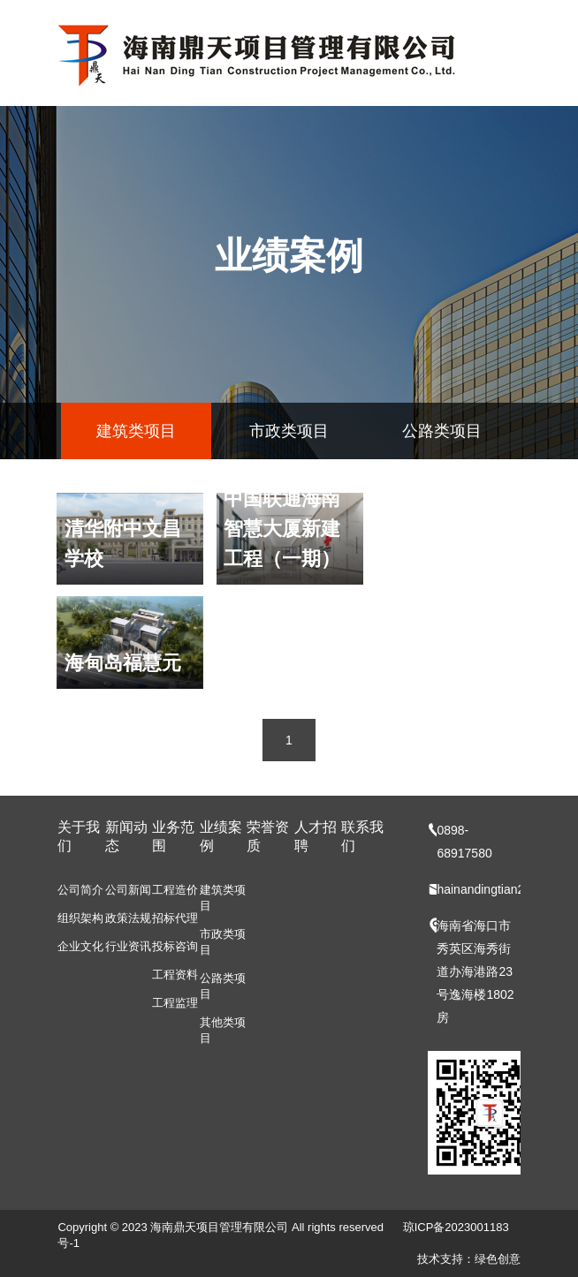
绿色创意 (498, 1259)
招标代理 (175, 918)
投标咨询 (175, 946)
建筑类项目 (136, 431)
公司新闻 (128, 889)
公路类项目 (442, 431)
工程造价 (175, 889)
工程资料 (175, 974)
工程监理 (175, 1002)
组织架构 (80, 918)
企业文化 (80, 946)
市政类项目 (289, 431)
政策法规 (128, 918)
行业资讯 (128, 946)
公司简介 (80, 889)
